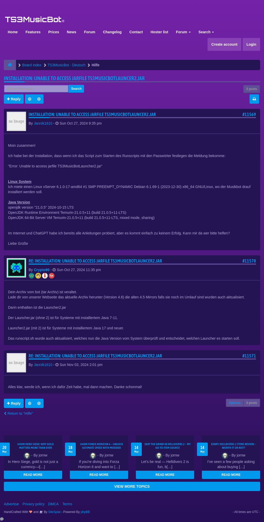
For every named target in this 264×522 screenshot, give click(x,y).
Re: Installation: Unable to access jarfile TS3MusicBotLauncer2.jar (95, 261)
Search (206, 32)
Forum (89, 32)
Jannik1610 (43, 123)
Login (251, 44)
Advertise (11, 504)
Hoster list (159, 32)
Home (13, 32)
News (71, 32)
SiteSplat (54, 512)
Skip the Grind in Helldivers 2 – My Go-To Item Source (167, 446)
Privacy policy (33, 504)
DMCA (53, 504)
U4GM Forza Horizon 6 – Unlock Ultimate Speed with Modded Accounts (101, 447)
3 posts (251, 89)
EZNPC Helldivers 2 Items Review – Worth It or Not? (233, 446)
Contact (136, 32)
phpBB (85, 512)
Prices (53, 32)
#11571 (249, 355)
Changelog (112, 32)
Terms (67, 504)
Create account (224, 44)
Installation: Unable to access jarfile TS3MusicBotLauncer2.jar (74, 78)
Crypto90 (42, 270)
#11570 (249, 261)
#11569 (249, 114)
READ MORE (32, 475)
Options (235, 403)
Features (33, 32)
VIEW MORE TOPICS (132, 486)
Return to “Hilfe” (18, 413)
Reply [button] (14, 99)
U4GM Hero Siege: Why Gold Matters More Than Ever (35, 446)
